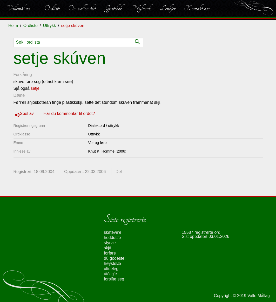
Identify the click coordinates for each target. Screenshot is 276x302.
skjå (107, 248)
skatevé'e (112, 232)
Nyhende (140, 8)
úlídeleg (111, 268)
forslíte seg (114, 279)
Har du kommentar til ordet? (69, 113)
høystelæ (112, 263)
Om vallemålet (82, 8)
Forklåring (23, 74)
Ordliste (52, 8)
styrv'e (110, 243)
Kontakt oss (197, 8)
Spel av (27, 113)
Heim (13, 25)
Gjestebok (113, 8)
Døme (19, 95)
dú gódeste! (115, 258)
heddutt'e (112, 237)
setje (35, 88)
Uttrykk (49, 25)
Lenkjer (167, 8)
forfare (110, 253)
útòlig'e (110, 274)
